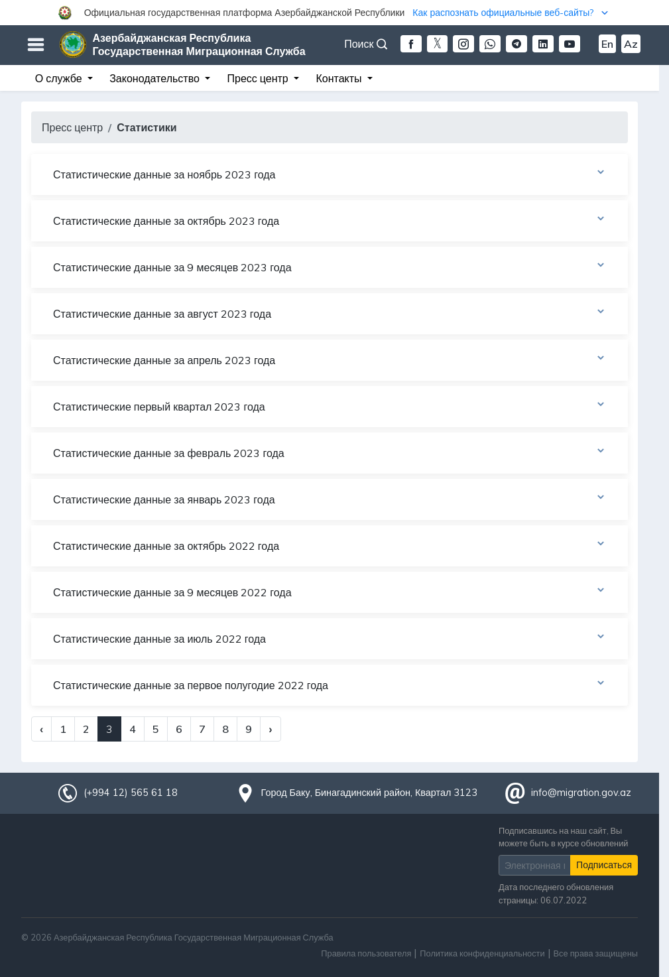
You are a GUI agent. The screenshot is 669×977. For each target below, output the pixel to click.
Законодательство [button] (155, 78)
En (607, 43)
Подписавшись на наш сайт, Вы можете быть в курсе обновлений (563, 836)
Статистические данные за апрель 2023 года (329, 359)
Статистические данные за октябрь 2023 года (329, 220)
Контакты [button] (340, 78)
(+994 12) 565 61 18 (131, 793)
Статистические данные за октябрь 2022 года (329, 545)
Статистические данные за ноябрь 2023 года (329, 173)
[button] (334, 12)
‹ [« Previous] (41, 729)
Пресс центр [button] (259, 78)
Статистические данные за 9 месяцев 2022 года (329, 591)
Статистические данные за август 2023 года (329, 313)
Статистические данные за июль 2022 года (329, 638)
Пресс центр (72, 127)
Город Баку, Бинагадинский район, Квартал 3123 (369, 793)
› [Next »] (270, 729)
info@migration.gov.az (581, 793)
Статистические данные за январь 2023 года (329, 498)
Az (631, 43)
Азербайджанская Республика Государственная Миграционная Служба (199, 44)
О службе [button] (60, 78)
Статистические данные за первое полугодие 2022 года (329, 684)
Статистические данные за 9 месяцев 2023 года (329, 266)
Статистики (146, 127)
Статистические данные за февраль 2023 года (329, 452)
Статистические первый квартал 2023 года (329, 406)
